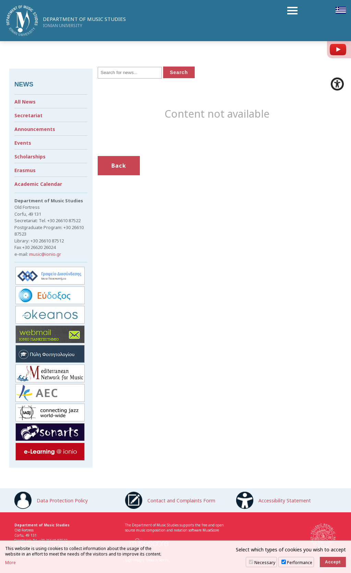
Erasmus (25, 170)
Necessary (264, 562)
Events (22, 143)
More (10, 562)
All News (25, 101)
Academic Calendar (38, 184)
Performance (299, 562)
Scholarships (30, 156)
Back (118, 165)
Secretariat (28, 115)
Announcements (34, 129)
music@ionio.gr (45, 254)
